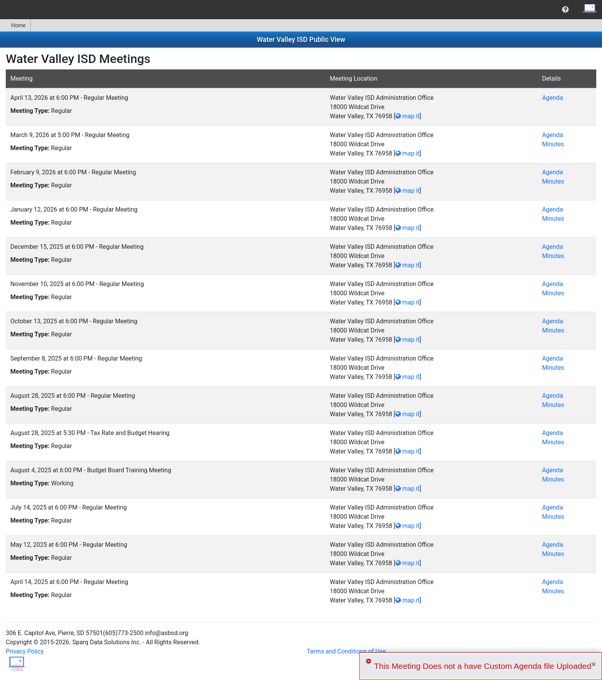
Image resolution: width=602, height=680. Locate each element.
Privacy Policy (25, 651)
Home (15, 25)
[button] (565, 9)
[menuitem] (565, 9)
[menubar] (301, 9)
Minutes (553, 144)
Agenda (552, 97)
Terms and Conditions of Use (346, 651)
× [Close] (593, 664)
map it (407, 116)
